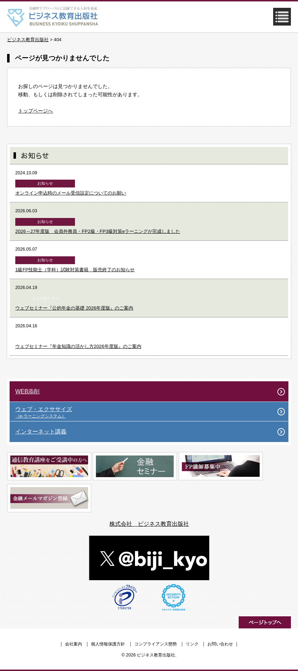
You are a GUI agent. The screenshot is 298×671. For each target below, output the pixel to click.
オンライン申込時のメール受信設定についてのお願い (70, 193)
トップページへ (35, 111)
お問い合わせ (220, 644)
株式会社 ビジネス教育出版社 (149, 524)
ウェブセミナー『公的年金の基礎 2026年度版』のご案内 (74, 308)
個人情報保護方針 (108, 644)
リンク (192, 644)
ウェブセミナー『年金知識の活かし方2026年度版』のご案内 (78, 346)
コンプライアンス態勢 (155, 644)
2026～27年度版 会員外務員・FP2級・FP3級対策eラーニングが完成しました (97, 231)
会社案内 (73, 644)
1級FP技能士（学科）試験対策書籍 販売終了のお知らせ (75, 269)
